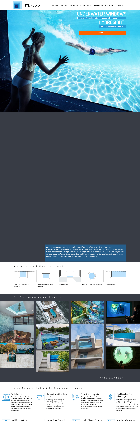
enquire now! (102, 33)
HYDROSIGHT (34, 4)
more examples (111, 378)
